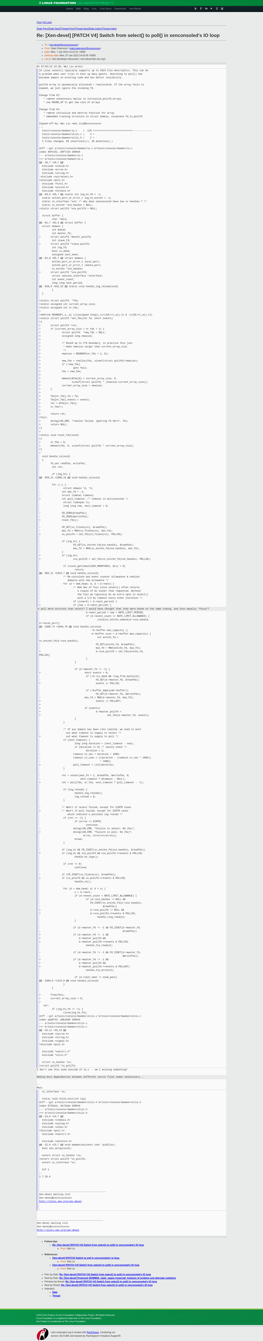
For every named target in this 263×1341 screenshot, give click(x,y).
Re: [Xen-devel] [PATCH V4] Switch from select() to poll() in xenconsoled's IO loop (98, 1245)
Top (39, 22)
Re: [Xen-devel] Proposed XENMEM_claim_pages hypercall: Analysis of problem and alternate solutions (118, 1278)
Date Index (95, 28)
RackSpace (93, 1332)
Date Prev (42, 28)
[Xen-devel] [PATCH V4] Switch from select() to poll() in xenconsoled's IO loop (95, 1265)
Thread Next (81, 28)
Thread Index (109, 28)
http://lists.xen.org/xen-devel (60, 1201)
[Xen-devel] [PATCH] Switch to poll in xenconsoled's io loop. (86, 1258)
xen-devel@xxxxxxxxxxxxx (64, 44)
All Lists (47, 22)
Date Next (54, 28)
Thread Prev (67, 28)
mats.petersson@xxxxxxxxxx (85, 48)
